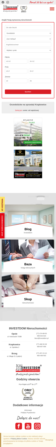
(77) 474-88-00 (41, 333)
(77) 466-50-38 (41, 344)
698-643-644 (41, 336)
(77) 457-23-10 (41, 353)
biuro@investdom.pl (42, 338)
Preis (6, 67)
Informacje (28, 410)
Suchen (28, 92)
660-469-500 (41, 355)
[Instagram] (7, 2)
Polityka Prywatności (28, 413)
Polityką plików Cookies (19, 439)
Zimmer (7, 77)
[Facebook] (3, 2)
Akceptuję (49, 440)
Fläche (7, 57)
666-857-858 (41, 346)
